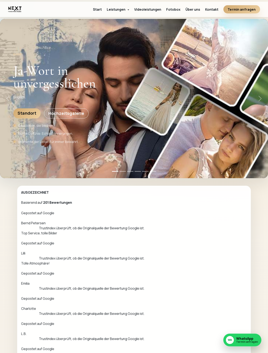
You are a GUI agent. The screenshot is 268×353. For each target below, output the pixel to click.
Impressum (219, 318)
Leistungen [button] (116, 9)
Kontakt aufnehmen (195, 252)
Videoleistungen (147, 9)
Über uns (193, 9)
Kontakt (211, 9)
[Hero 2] (123, 171)
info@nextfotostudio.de (136, 339)
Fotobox (173, 9)
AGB (214, 332)
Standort (27, 113)
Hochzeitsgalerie (66, 113)
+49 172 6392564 (192, 265)
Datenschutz (221, 325)
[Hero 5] (145, 171)
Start (97, 9)
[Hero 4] (138, 171)
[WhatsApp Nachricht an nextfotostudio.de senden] (242, 340)
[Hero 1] (115, 171)
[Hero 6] (153, 171)
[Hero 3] (130, 171)
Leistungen (182, 318)
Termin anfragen (242, 9)
